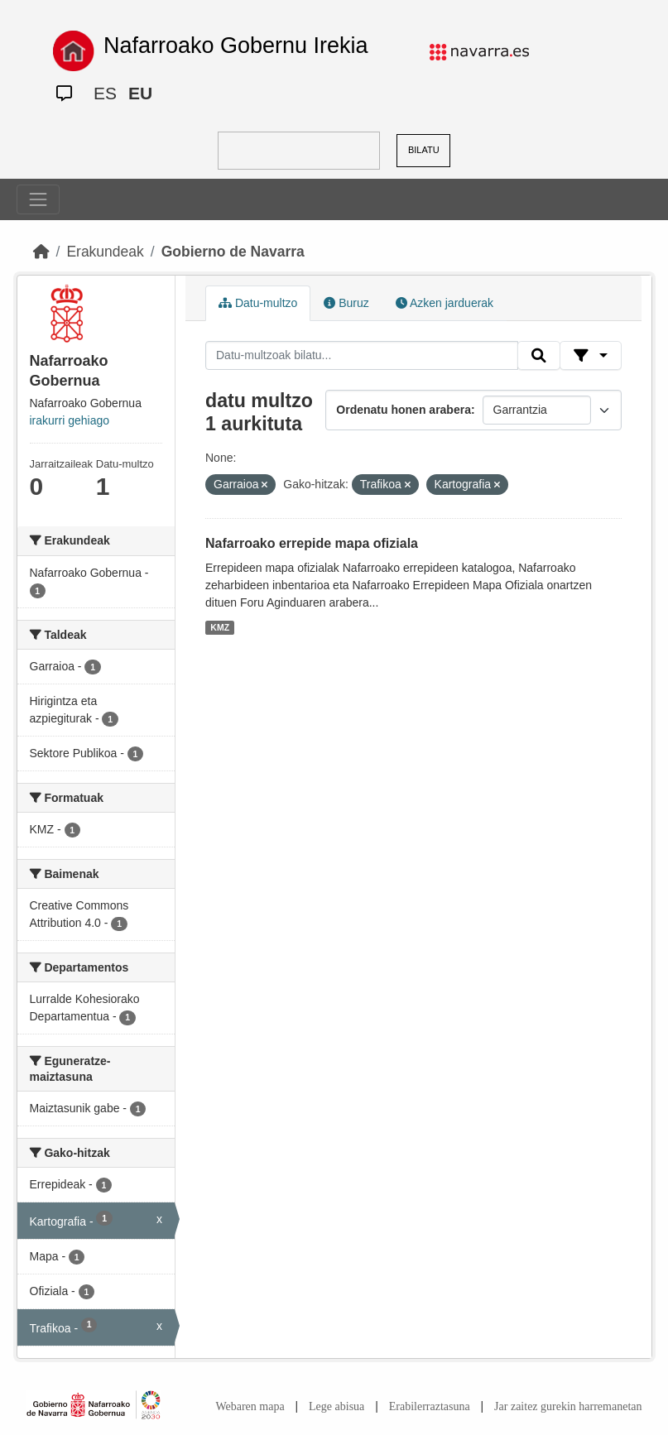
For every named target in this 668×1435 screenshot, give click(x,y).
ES (105, 93)
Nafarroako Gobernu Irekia (235, 45)
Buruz (346, 303)
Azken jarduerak (444, 303)
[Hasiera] (41, 251)
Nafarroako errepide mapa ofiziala (311, 543)
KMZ (219, 627)
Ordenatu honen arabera (403, 409)
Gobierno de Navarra (233, 251)
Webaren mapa (249, 1406)
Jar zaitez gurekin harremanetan (568, 1406)
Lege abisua (336, 1406)
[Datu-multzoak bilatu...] (361, 356)
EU (140, 93)
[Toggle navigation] (38, 199)
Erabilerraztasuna (429, 1406)
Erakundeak (104, 251)
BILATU (424, 150)
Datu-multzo (258, 303)
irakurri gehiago (70, 420)
